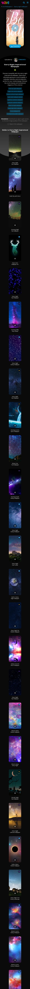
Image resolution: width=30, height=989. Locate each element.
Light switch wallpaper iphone (15, 97)
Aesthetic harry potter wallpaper (15, 114)
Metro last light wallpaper (15, 105)
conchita (19, 59)
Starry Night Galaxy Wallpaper (15, 363)
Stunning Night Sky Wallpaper (15, 230)
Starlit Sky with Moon (15, 196)
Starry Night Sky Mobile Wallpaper (15, 631)
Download (15, 46)
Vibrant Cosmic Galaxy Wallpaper (15, 931)
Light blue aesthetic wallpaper (15, 100)
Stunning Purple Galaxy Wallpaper (15, 497)
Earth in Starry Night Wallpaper (15, 597)
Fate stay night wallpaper (15, 88)
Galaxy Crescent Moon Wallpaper (15, 664)
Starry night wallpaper (20, 6)
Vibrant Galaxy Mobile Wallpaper (15, 731)
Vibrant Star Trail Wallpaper (15, 464)
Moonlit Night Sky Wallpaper (15, 798)
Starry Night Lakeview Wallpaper (15, 831)
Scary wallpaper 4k (15, 111)
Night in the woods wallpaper (15, 91)
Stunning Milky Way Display (15, 330)
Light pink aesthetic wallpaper (15, 102)
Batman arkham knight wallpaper (15, 94)
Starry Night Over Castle (15, 564)
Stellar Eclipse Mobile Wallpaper (15, 865)
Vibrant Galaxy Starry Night (15, 764)
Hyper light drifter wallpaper (15, 108)
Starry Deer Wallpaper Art (15, 263)
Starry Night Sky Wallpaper (15, 163)
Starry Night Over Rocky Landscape (15, 898)
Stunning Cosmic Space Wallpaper (15, 430)
